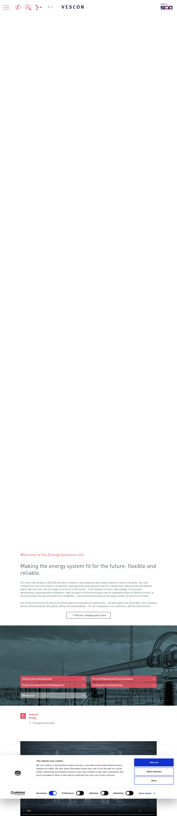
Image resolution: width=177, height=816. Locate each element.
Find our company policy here (90, 94)
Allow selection (153, 789)
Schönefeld (68, 614)
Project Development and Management (44, 163)
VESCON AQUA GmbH (88, 683)
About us (32, 712)
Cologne (37, 629)
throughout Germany (44, 202)
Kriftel (48, 634)
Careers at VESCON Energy (90, 535)
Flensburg (56, 592)
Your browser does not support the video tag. (88, 258)
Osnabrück (48, 615)
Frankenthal (47, 641)
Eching (57, 656)
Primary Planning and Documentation (114, 157)
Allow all (154, 780)
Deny (154, 798)
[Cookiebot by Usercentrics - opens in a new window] (18, 811)
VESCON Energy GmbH (134, 683)
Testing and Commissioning (108, 163)
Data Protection (145, 769)
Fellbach (47, 648)
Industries (89, 712)
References (28, 174)
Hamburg (54, 606)
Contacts (99, 769)
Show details (145, 810)
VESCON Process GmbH (42, 683)
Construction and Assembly (37, 157)
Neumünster (60, 598)
